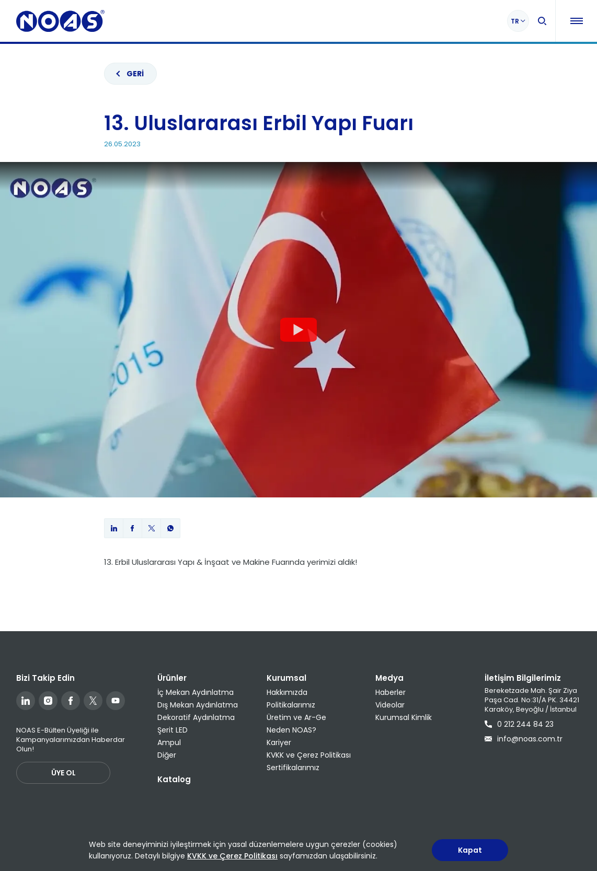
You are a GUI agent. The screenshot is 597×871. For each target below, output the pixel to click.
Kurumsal (286, 677)
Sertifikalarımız (293, 767)
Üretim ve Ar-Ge (296, 717)
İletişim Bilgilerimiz (523, 677)
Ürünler (172, 677)
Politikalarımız (291, 705)
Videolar (390, 705)
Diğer (166, 755)
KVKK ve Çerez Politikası (309, 755)
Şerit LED (172, 730)
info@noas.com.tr (523, 739)
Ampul (169, 742)
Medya (389, 677)
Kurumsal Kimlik (403, 717)
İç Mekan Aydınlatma (195, 692)
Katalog (174, 779)
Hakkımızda (287, 692)
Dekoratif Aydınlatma (196, 717)
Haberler (390, 692)
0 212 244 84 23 (519, 724)
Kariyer (279, 742)
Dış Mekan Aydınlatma (197, 705)
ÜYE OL (63, 773)
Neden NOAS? (291, 730)
